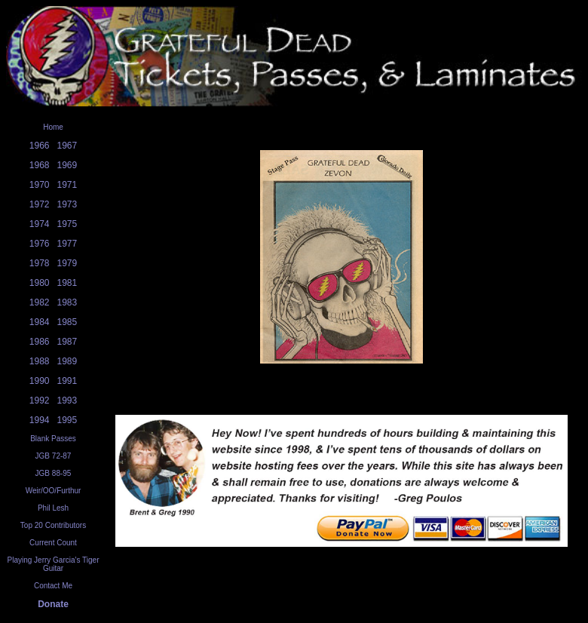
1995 (67, 420)
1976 (39, 243)
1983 (67, 302)
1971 (67, 185)
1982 (39, 302)
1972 (39, 204)
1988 (39, 361)
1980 (39, 283)
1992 (39, 400)
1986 (39, 341)
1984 (39, 322)
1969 (67, 165)
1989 (67, 361)
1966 (39, 145)
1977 (67, 243)
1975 (67, 224)
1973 (67, 204)
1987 (67, 341)
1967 (67, 145)
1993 (67, 400)
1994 (39, 420)
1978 (39, 263)
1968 (39, 165)
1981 (67, 283)
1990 (39, 381)
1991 (67, 381)
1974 (39, 224)
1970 (39, 185)
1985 (67, 322)
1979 (67, 263)
